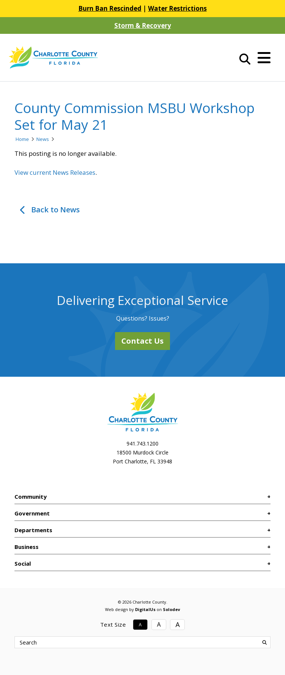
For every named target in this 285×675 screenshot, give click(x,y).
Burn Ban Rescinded (109, 8)
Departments (33, 530)
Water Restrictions (177, 8)
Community (30, 496)
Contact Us (142, 341)
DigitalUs (145, 609)
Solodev (171, 609)
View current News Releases (54, 172)
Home (22, 139)
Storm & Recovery (142, 25)
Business (26, 546)
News (42, 139)
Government (32, 513)
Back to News (55, 210)
